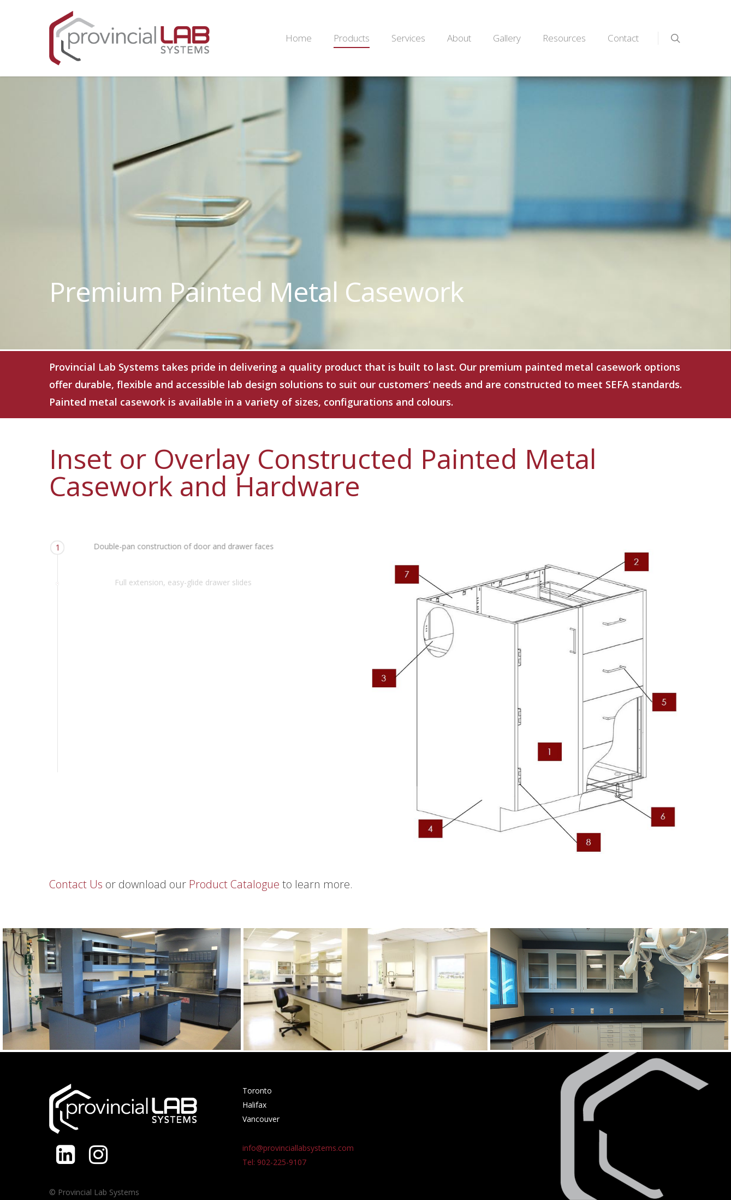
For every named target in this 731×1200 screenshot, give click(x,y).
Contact (623, 38)
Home (299, 38)
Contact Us (76, 884)
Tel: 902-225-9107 (274, 1162)
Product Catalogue (234, 884)
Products (352, 38)
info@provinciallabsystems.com (298, 1148)
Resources (564, 38)
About (459, 38)
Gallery (507, 38)
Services (408, 38)
